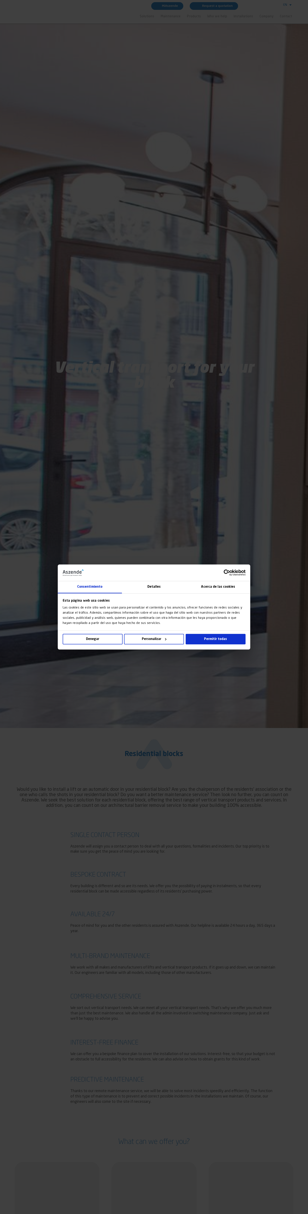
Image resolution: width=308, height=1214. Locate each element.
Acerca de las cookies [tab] (218, 586)
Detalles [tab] (154, 586)
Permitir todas (215, 639)
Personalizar (154, 639)
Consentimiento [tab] (89, 586)
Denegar (92, 639)
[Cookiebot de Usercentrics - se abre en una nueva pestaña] (227, 573)
